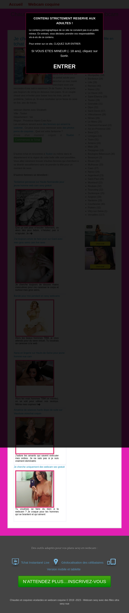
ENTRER (64, 66)
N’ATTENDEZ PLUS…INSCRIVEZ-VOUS (64, 581)
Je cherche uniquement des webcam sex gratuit (39, 467)
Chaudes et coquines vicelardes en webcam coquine (38, 600)
